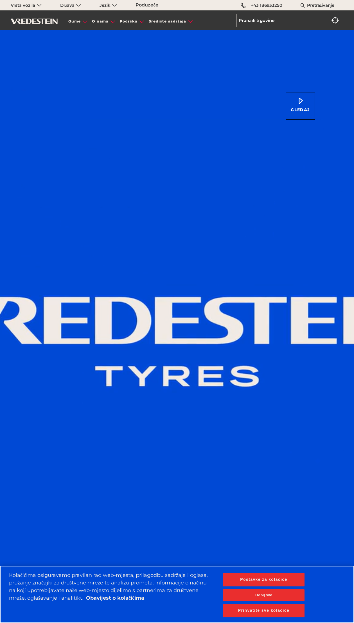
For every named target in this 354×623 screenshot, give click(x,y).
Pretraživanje (321, 5)
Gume (74, 21)
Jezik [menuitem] (108, 5)
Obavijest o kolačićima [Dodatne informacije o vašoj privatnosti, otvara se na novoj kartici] (115, 598)
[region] (177, 594)
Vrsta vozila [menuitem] (26, 5)
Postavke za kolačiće (263, 579)
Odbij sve (263, 595)
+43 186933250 (261, 5)
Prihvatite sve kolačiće (263, 610)
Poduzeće (147, 5)
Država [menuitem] (70, 5)
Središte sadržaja (167, 21)
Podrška (128, 21)
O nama (100, 21)
